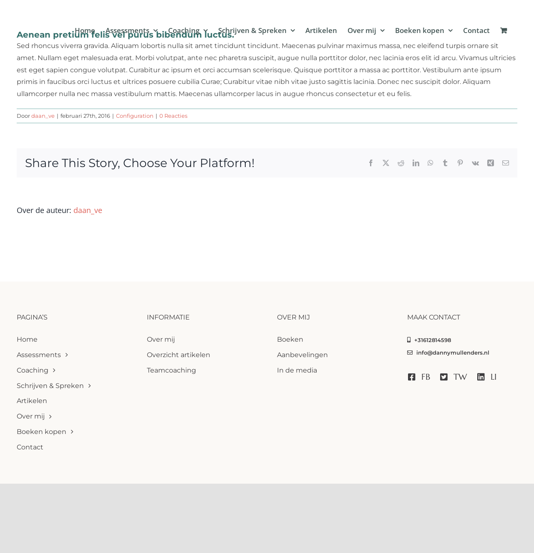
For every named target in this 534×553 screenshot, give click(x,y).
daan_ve (43, 115)
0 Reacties (173, 115)
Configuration (135, 115)
